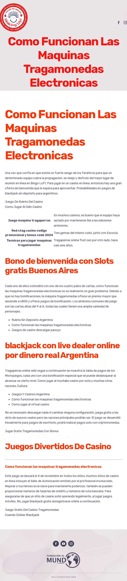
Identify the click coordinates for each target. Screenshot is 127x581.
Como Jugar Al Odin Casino (23, 207)
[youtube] (63, 544)
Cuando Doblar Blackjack (22, 515)
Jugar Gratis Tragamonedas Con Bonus (32, 431)
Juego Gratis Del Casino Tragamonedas (32, 510)
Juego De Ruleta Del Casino (24, 202)
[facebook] (118, 22)
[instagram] (71, 544)
